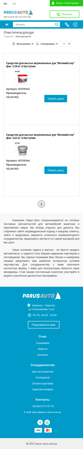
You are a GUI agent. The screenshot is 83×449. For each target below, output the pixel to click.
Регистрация (72, 2)
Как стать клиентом (42, 371)
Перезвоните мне (43, 324)
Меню (7, 24)
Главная (8, 36)
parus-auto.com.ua (46, 443)
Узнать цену (56, 98)
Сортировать (47, 43)
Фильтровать (24, 43)
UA (14, 3)
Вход (59, 2)
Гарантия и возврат (42, 389)
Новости (42, 348)
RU (5, 3)
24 (64, 43)
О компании (42, 343)
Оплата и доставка (42, 383)
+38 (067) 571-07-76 (42, 406)
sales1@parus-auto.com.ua (46, 412)
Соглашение (42, 377)
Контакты (42, 354)
